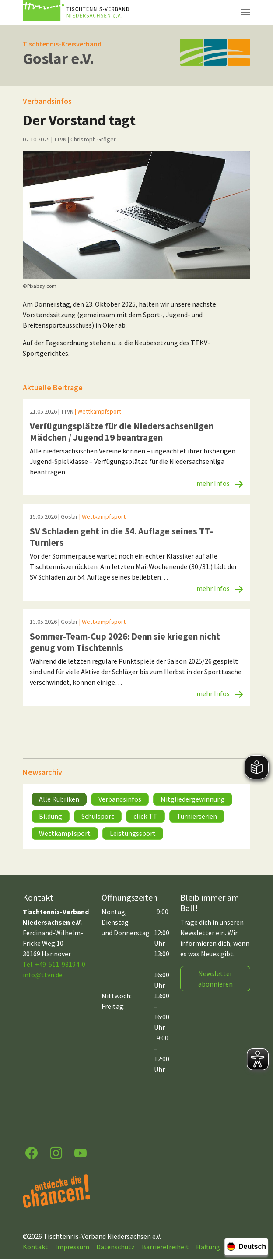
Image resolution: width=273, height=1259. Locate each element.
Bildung (50, 816)
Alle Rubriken (59, 799)
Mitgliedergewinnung (193, 799)
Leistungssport (133, 833)
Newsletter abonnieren (215, 978)
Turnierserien (197, 816)
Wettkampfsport (65, 833)
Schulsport (97, 816)
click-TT (145, 816)
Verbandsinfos (119, 799)
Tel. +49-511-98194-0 (54, 964)
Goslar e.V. (58, 58)
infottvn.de (43, 974)
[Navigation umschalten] (245, 12)
